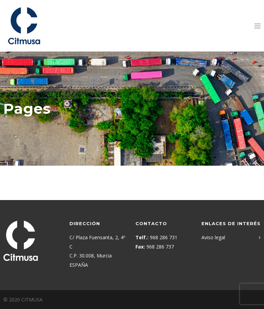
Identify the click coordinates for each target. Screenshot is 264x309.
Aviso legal (213, 237)
